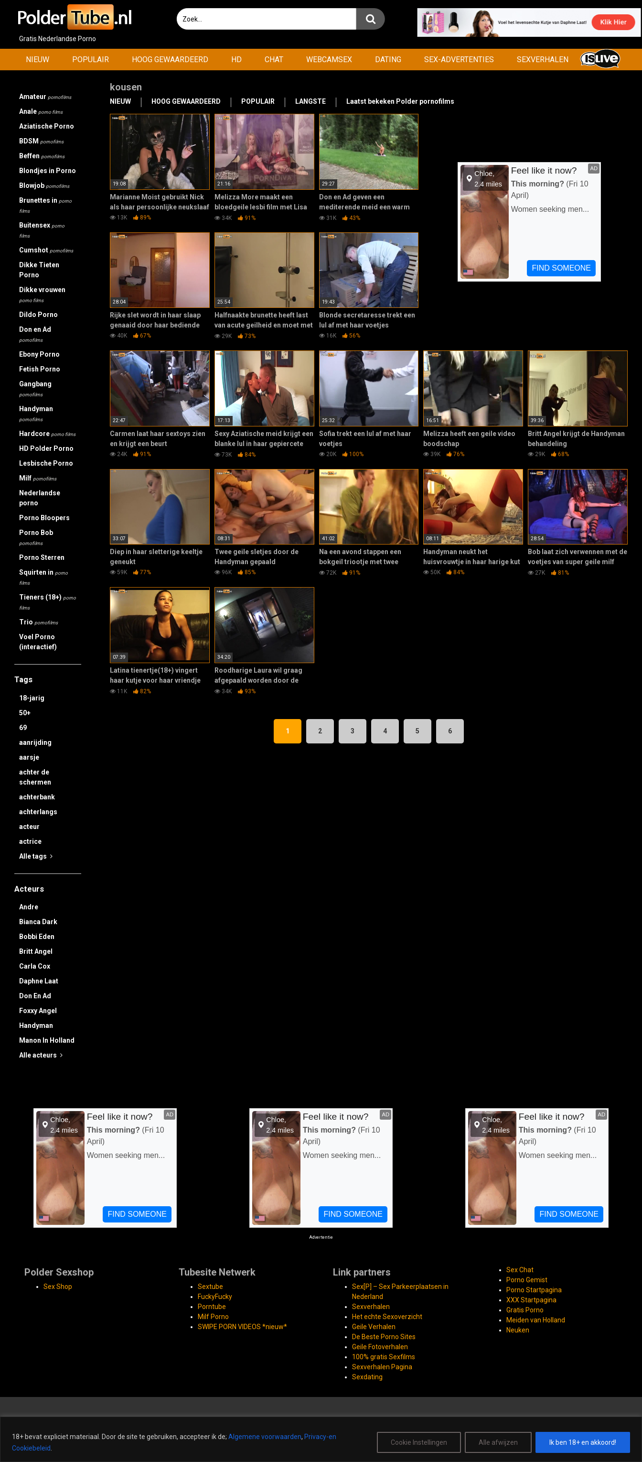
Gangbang (35, 388)
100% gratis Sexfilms (383, 1357)
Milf (37, 478)
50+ (25, 713)
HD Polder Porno (46, 448)
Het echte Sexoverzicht (387, 1316)
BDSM (41, 141)
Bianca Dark (38, 922)
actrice (30, 841)
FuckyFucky (215, 1296)
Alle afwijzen (498, 1442)
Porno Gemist (526, 1280)
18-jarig (31, 698)
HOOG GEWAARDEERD (170, 59)
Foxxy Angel (38, 1011)
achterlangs (38, 812)
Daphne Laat (38, 981)
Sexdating (367, 1377)
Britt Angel (36, 951)
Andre (28, 907)
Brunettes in (45, 205)
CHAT (274, 59)
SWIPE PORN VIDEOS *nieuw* (242, 1327)
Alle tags (36, 856)
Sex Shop (57, 1286)
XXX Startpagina (531, 1300)
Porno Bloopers (44, 518)
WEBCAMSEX (329, 59)
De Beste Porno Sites (384, 1337)
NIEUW (37, 59)
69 (23, 727)
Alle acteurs (41, 1055)
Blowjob (44, 185)
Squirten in (43, 577)
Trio (38, 622)
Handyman (36, 413)
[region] (321, 1439)
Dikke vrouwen (42, 294)
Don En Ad (35, 996)
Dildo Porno (38, 314)
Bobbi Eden (36, 936)
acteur (29, 826)
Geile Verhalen (374, 1327)
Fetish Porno (39, 369)
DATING (388, 59)
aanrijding (35, 742)
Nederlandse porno (39, 498)
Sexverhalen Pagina (382, 1367)
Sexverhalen (371, 1306)
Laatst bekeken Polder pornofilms (400, 101)
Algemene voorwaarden (264, 1436)
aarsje (29, 757)
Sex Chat (520, 1270)
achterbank (37, 797)
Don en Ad (35, 334)
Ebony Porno (39, 354)
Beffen (41, 156)
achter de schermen (35, 777)
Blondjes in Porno (47, 171)
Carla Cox (34, 966)
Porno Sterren (41, 557)
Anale (41, 111)
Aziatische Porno (46, 126)
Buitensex (41, 230)
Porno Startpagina (534, 1290)
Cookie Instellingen (419, 1442)
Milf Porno (213, 1316)
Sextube (210, 1286)
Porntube (212, 1306)
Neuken (517, 1330)
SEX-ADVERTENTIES (459, 59)
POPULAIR (90, 59)
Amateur (45, 96)
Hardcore (47, 433)
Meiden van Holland (535, 1320)
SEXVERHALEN (542, 59)
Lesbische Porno (46, 463)
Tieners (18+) (47, 602)
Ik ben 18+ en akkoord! (582, 1442)
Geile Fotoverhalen (380, 1347)
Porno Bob (36, 537)
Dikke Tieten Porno (39, 270)
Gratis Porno (525, 1310)
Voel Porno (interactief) (38, 642)
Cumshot (46, 250)
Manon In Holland (47, 1040)
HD (236, 59)
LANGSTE (310, 101)
